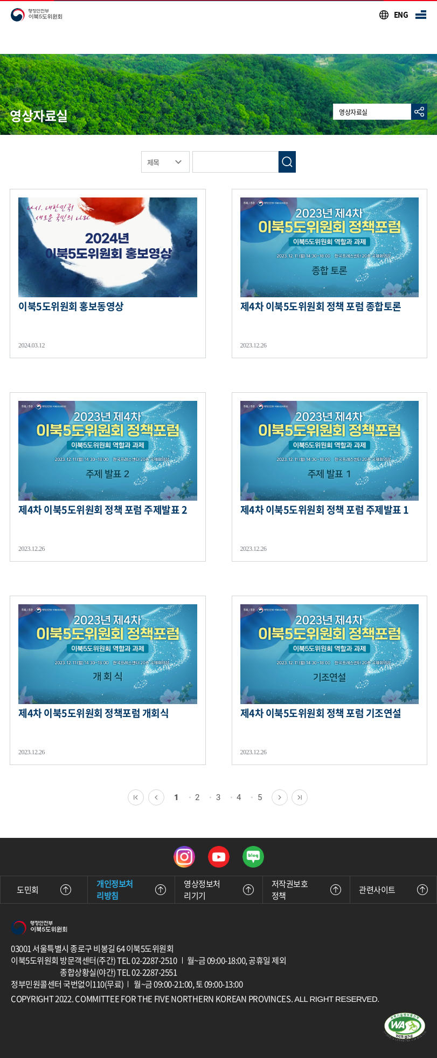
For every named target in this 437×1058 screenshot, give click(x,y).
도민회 (44, 890)
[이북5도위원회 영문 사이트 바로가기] (393, 14)
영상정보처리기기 (218, 890)
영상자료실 (353, 112)
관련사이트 (393, 890)
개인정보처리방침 (131, 890)
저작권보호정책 (306, 890)
